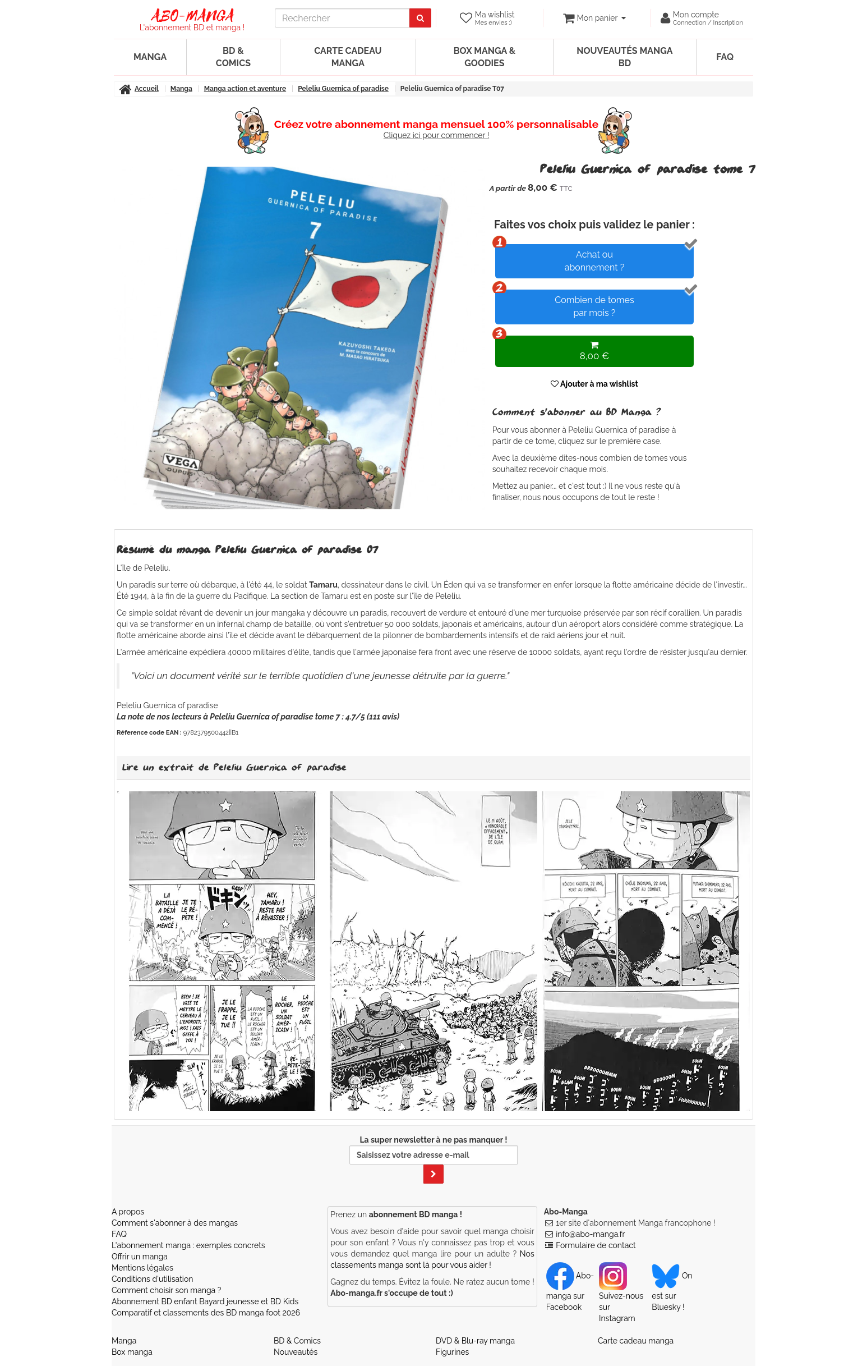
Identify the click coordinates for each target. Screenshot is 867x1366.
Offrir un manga (140, 1256)
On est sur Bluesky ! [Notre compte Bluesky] (672, 1291)
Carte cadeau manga (347, 56)
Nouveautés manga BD (624, 56)
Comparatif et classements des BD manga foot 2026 (206, 1312)
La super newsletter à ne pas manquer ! (433, 1159)
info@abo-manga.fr (590, 1234)
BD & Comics (233, 56)
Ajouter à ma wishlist (594, 383)
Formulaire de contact (595, 1245)
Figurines (452, 1351)
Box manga (132, 1351)
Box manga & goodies (484, 56)
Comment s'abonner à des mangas (175, 1222)
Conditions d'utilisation (152, 1279)
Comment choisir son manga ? (166, 1290)
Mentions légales (142, 1267)
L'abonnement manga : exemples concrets (188, 1245)
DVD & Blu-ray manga (475, 1340)
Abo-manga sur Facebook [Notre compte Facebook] (570, 1291)
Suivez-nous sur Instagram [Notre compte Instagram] (621, 1297)
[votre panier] (594, 17)
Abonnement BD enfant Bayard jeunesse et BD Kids (205, 1301)
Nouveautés (295, 1351)
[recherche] (342, 17)
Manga (150, 57)
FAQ (725, 57)
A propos (128, 1211)
